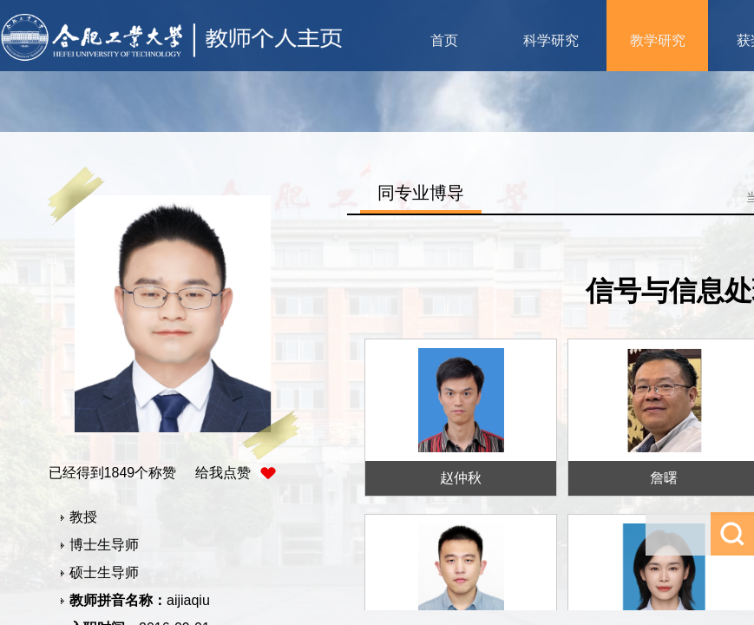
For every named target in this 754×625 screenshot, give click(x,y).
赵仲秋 (461, 477)
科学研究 (551, 40)
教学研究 (657, 40)
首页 (444, 40)
